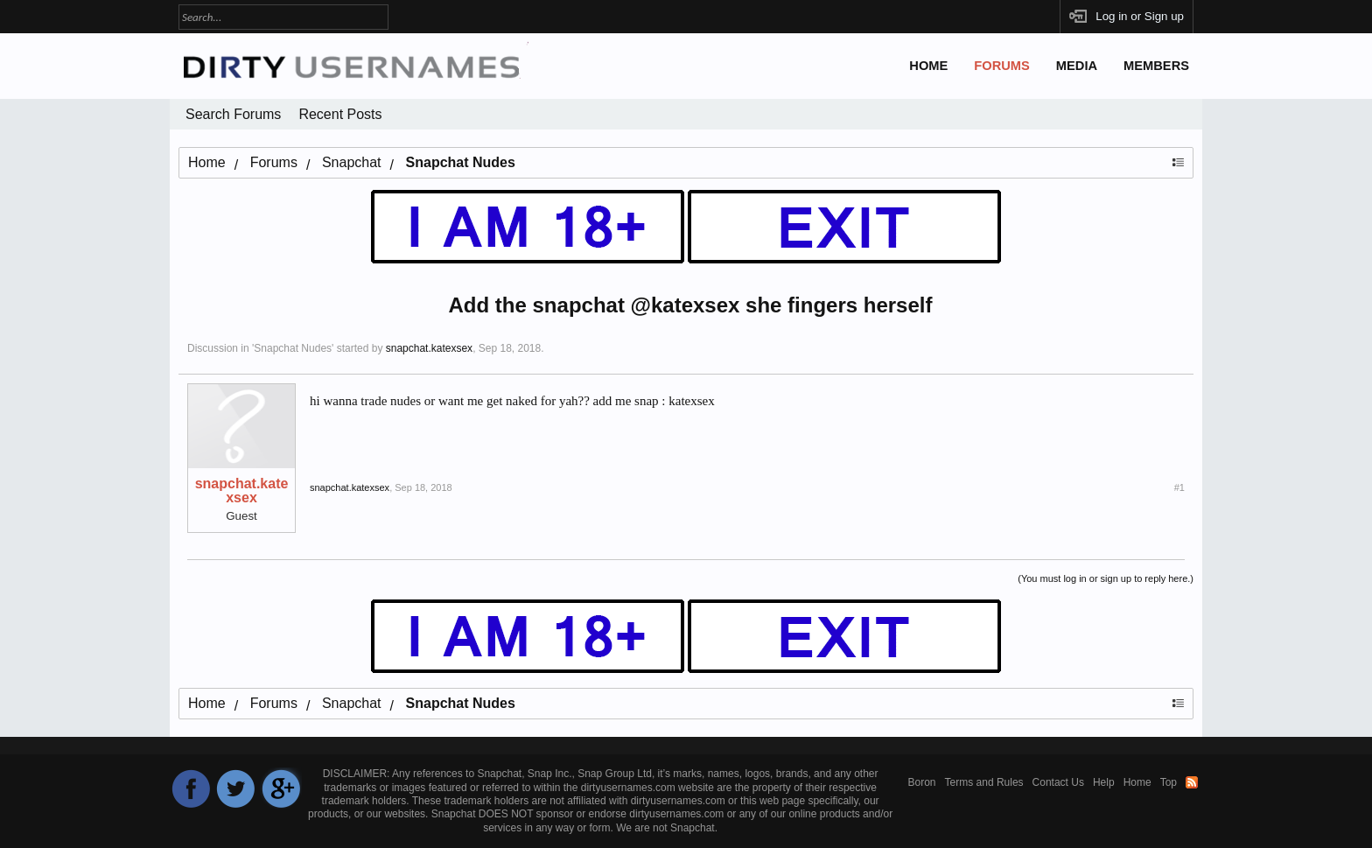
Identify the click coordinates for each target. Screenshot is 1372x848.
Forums (1002, 66)
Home (928, 66)
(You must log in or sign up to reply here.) (1106, 578)
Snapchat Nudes (293, 348)
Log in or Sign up (1140, 16)
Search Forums (233, 114)
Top (1168, 782)
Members (1156, 66)
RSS (1192, 782)
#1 (1179, 487)
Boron (922, 782)
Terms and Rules (984, 782)
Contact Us (1058, 782)
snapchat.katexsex (429, 348)
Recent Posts (340, 114)
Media (1076, 66)
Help (1104, 782)
